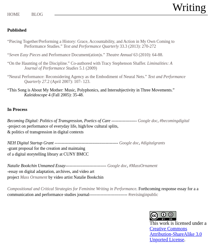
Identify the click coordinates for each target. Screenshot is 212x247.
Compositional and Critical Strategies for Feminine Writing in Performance (71, 189)
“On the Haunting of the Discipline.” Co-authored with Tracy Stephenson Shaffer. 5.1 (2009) (89, 65)
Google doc (117, 165)
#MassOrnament (143, 165)
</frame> (180, 226)
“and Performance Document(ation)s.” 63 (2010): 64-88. (85, 55)
